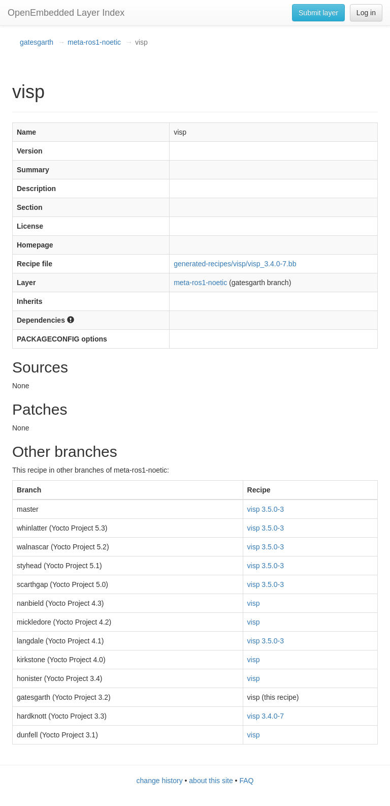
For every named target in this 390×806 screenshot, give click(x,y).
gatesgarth (36, 42)
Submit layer (318, 13)
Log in (366, 13)
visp (253, 603)
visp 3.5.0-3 (265, 509)
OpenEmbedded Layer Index (66, 13)
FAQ (246, 781)
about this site (211, 781)
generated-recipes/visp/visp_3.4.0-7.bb (235, 264)
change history (160, 781)
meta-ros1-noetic (94, 42)
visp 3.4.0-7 (265, 716)
